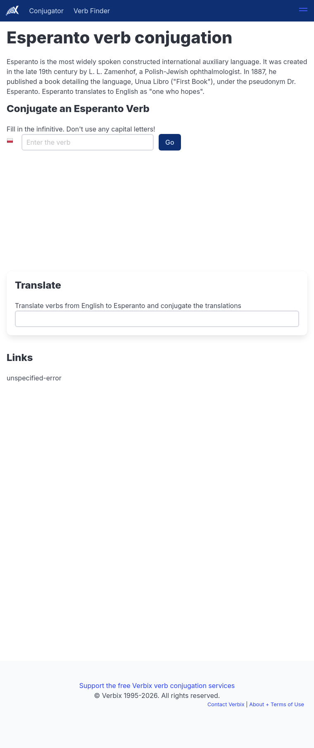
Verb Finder (92, 11)
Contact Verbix (226, 704)
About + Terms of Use (276, 704)
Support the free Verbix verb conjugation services (157, 685)
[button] (303, 10)
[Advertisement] (58, 217)
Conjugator (46, 11)
